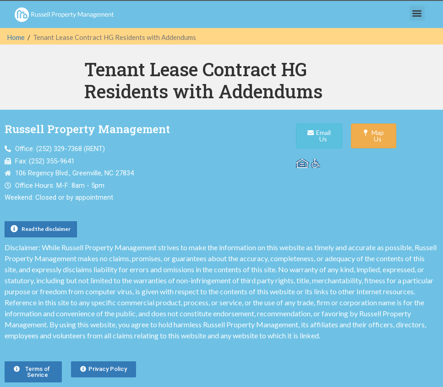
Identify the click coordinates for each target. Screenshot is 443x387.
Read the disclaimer (46, 228)
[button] (417, 13)
